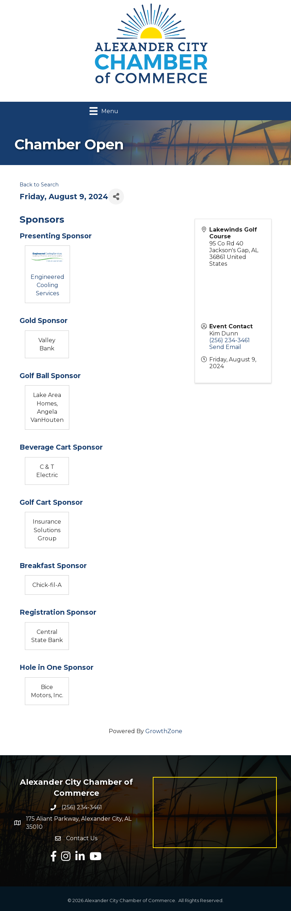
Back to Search (39, 184)
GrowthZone (163, 731)
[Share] (116, 197)
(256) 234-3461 (229, 340)
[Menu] (103, 111)
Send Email (225, 347)
